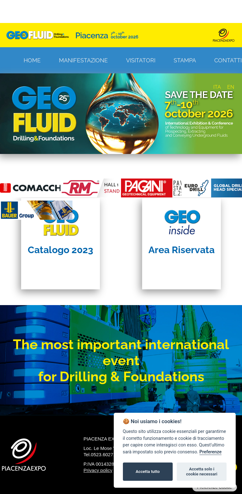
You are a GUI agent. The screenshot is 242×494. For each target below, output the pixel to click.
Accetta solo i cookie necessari (201, 471)
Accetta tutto (148, 471)
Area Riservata (181, 249)
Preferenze (210, 452)
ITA (217, 87)
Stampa (185, 60)
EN (230, 87)
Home (32, 60)
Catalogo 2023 (60, 249)
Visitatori (140, 60)
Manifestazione (83, 60)
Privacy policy (98, 470)
